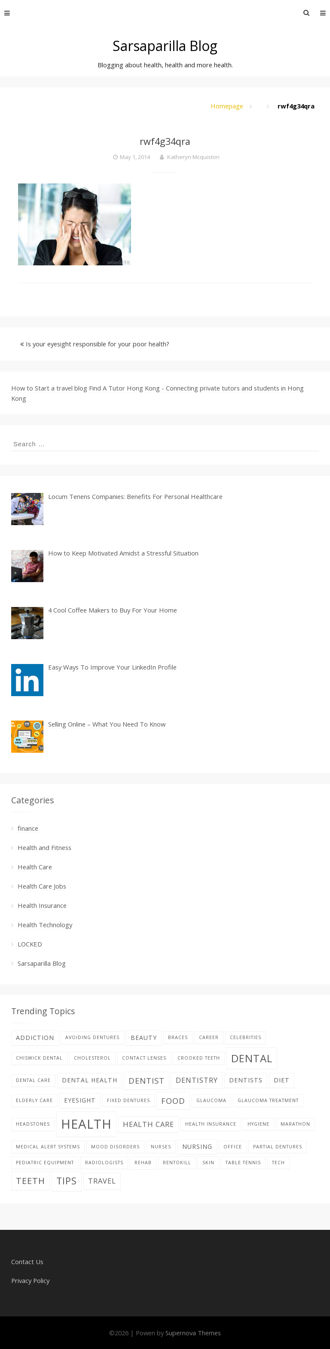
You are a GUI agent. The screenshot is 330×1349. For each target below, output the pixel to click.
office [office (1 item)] (232, 1147)
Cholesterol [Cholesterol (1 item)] (92, 1058)
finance (28, 828)
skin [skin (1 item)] (208, 1163)
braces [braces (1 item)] (178, 1037)
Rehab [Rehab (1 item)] (143, 1163)
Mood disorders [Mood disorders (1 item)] (115, 1147)
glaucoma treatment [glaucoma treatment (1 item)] (268, 1100)
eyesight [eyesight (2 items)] (80, 1100)
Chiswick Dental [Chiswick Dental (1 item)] (39, 1058)
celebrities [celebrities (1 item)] (245, 1037)
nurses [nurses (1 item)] (161, 1147)
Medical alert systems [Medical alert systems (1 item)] (48, 1147)
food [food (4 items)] (173, 1100)
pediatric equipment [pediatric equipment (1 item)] (45, 1163)
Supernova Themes (193, 1332)
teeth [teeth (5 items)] (30, 1181)
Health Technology (45, 924)
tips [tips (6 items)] (66, 1181)
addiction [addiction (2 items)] (35, 1038)
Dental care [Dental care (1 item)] (33, 1080)
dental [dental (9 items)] (251, 1058)
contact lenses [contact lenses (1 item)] (144, 1058)
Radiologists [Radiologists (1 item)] (104, 1163)
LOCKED (30, 944)
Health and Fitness (44, 847)
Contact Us (27, 1261)
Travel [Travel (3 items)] (102, 1181)
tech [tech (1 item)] (278, 1163)
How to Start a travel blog (49, 388)
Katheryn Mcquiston (193, 157)
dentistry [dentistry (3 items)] (197, 1080)
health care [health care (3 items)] (148, 1124)
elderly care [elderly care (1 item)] (34, 1100)
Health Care (35, 866)
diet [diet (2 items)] (282, 1080)
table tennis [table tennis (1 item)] (243, 1163)
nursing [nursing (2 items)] (197, 1146)
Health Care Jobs (42, 886)
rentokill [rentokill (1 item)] (177, 1163)
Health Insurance (42, 905)
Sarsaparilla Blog (165, 45)
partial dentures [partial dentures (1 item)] (277, 1147)
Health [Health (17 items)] (86, 1124)
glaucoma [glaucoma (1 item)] (211, 1100)
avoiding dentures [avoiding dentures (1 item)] (92, 1037)
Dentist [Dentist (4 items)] (146, 1080)
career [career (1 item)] (209, 1037)
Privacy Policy (30, 1280)
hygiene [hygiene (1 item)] (258, 1124)
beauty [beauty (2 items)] (144, 1038)
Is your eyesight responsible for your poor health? (97, 344)
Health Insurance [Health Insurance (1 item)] (210, 1124)
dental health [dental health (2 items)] (89, 1080)
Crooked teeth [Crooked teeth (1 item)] (198, 1058)
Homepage (227, 106)
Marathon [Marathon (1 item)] (295, 1124)
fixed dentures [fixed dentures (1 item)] (128, 1100)
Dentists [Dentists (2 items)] (246, 1080)
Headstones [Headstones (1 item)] (33, 1124)
